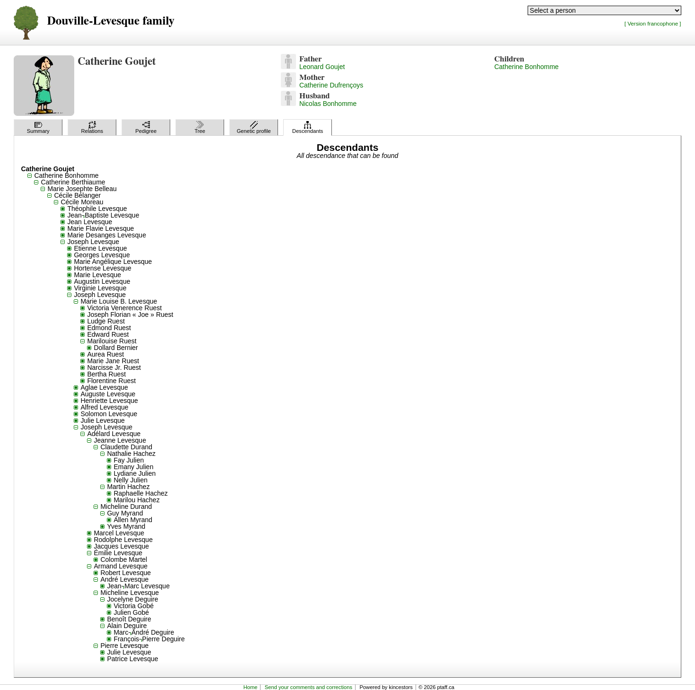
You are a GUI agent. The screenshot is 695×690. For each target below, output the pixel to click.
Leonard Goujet (322, 66)
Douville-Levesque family (110, 21)
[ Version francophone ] (653, 23)
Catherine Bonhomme (526, 66)
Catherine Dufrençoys (331, 85)
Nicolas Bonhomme (327, 103)
